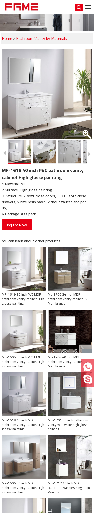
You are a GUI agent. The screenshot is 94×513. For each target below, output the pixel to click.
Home (7, 38)
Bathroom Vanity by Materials (41, 38)
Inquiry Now (17, 225)
